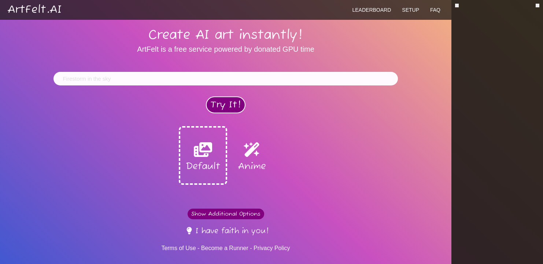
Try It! (225, 105)
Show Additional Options (226, 213)
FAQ (435, 10)
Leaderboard (371, 10)
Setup (410, 10)
